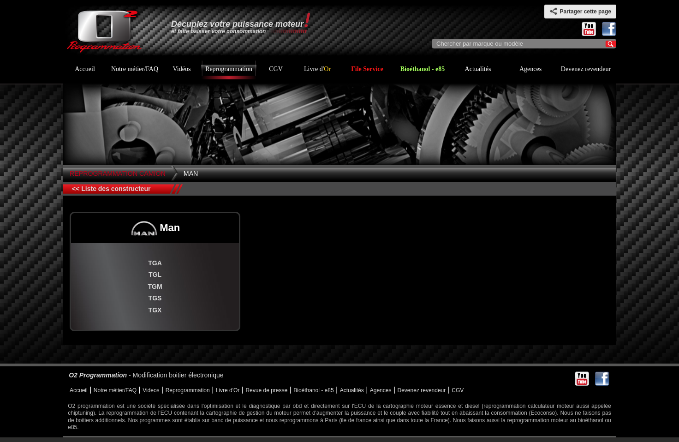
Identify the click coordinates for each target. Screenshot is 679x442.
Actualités (478, 69)
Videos (151, 390)
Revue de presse (266, 390)
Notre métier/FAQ (134, 69)
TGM (155, 286)
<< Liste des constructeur (111, 188)
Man (191, 173)
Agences (530, 69)
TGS (155, 298)
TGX (155, 310)
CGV (276, 69)
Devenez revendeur (586, 69)
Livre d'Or (228, 390)
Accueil (85, 69)
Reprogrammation (228, 69)
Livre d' (317, 69)
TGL (155, 274)
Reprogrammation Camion (118, 173)
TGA (155, 263)
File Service (367, 69)
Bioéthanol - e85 (422, 69)
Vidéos (182, 69)
